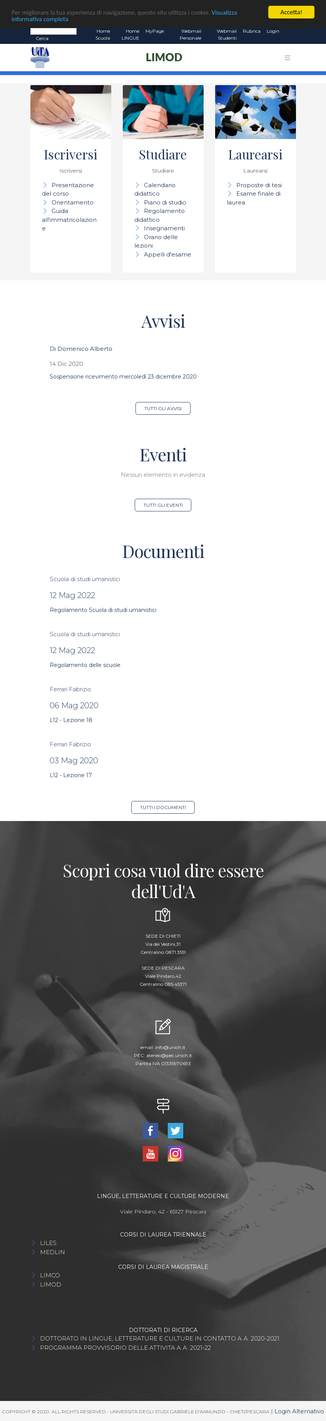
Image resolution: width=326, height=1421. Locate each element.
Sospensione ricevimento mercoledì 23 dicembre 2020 (123, 376)
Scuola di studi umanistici (85, 579)
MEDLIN (52, 1252)
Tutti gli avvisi (163, 408)
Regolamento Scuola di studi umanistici (103, 610)
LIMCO (50, 1275)
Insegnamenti (164, 228)
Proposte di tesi (259, 185)
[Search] (53, 31)
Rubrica (252, 31)
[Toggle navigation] (287, 57)
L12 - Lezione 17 (71, 775)
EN (289, 31)
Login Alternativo (299, 1411)
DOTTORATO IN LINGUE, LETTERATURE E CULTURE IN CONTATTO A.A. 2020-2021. (160, 1338)
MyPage (154, 31)
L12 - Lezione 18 (71, 720)
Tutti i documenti (163, 807)
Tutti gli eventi (163, 505)
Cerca (42, 38)
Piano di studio (165, 202)
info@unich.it (170, 1047)
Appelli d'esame (167, 254)
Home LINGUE (130, 34)
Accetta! (292, 12)
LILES (48, 1243)
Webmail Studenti (227, 34)
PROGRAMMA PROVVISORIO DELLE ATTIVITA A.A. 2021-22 (125, 1347)
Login (273, 31)
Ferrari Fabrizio (70, 689)
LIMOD (50, 1284)
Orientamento (73, 202)
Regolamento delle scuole (85, 665)
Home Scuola (102, 34)
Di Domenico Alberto (81, 348)
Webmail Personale (190, 34)
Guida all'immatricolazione (69, 219)
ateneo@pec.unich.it (169, 1055)
